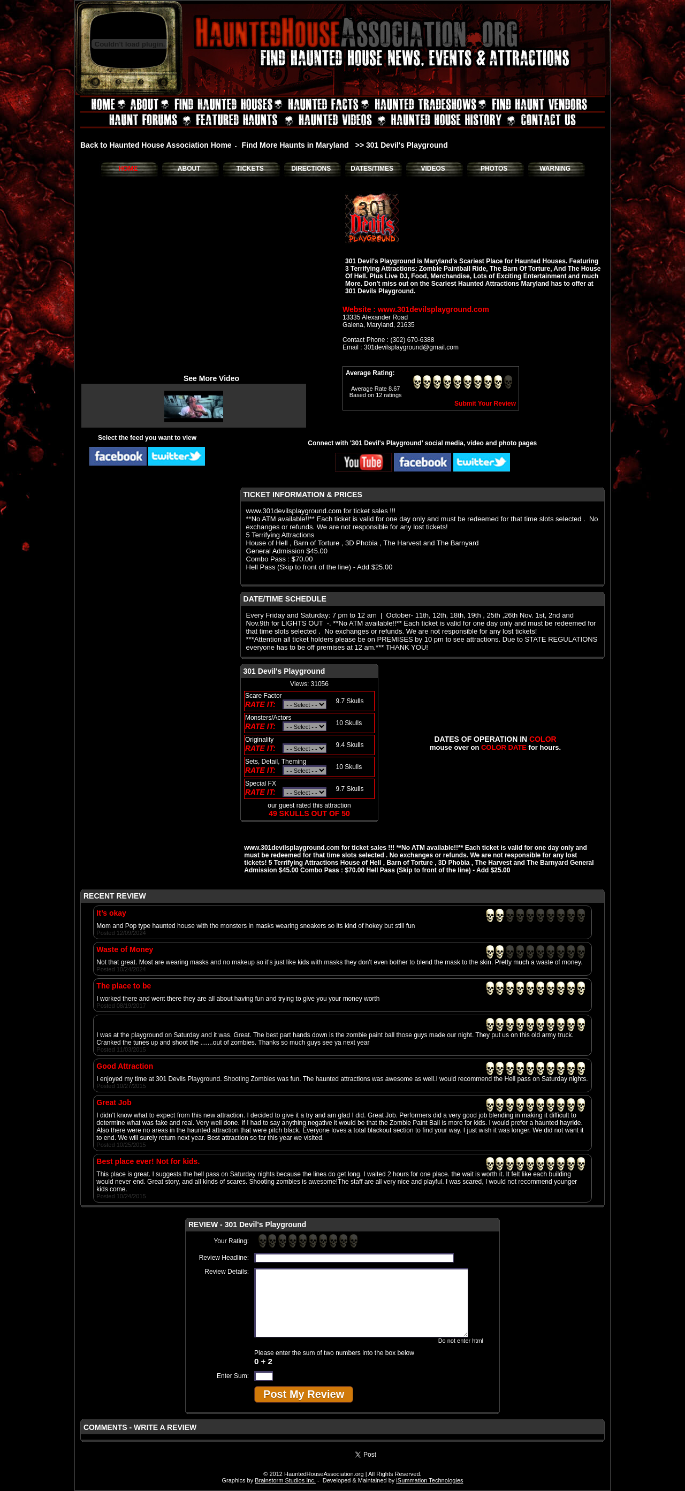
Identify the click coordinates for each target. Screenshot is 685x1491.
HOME (128, 168)
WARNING (554, 168)
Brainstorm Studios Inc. (285, 1480)
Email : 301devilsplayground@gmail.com (400, 347)
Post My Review (303, 1394)
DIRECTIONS (311, 168)
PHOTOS (494, 168)
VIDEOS (433, 168)
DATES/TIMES (372, 168)
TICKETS (249, 168)
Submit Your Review (485, 403)
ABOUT (189, 168)
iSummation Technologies (429, 1480)
